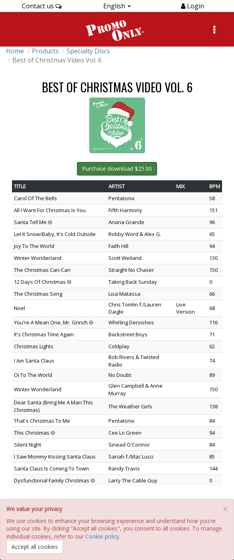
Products (45, 51)
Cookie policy (102, 536)
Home (15, 51)
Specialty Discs (88, 51)
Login (194, 6)
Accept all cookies (35, 546)
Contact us (42, 6)
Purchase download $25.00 (117, 168)
